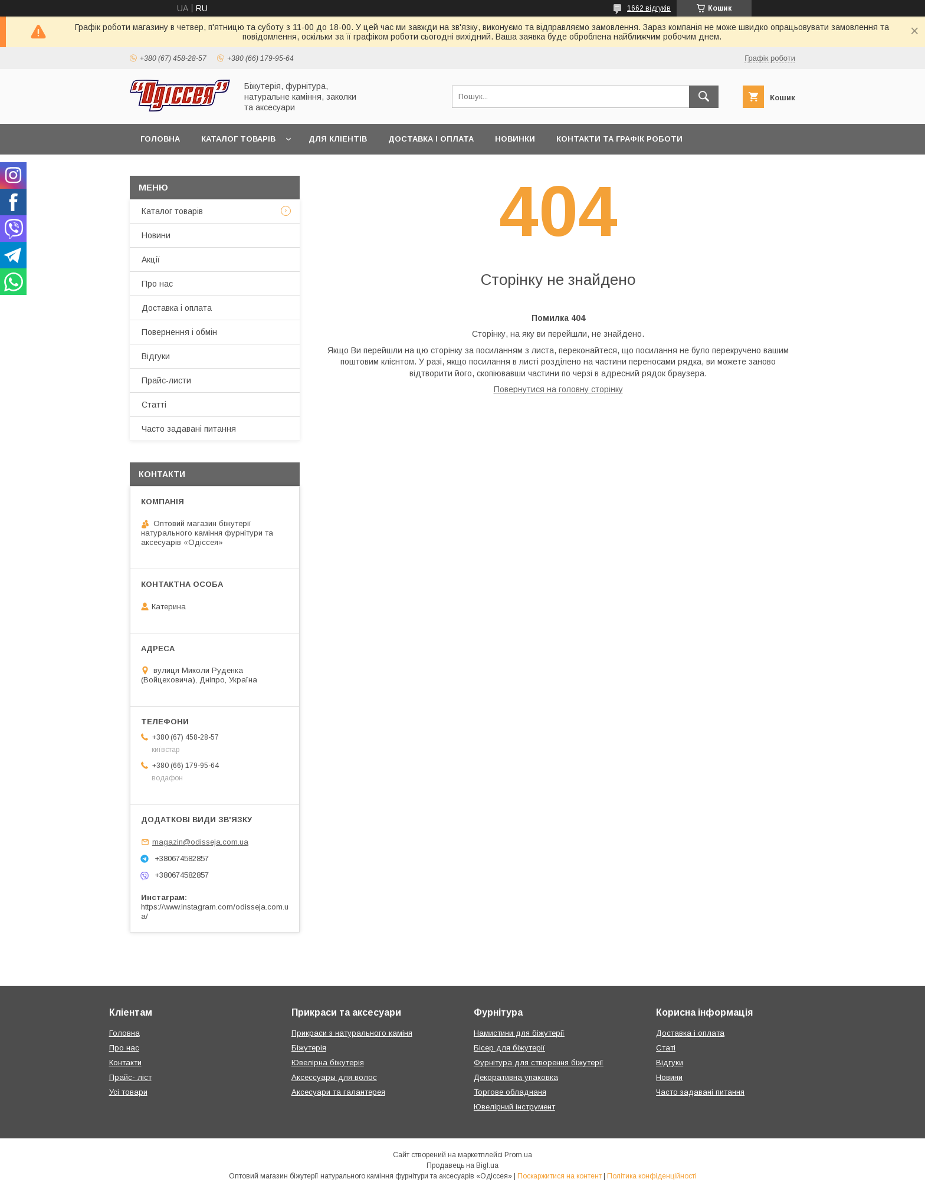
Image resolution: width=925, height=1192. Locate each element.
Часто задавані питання (189, 429)
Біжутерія (308, 1047)
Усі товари (128, 1092)
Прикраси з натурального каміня (351, 1033)
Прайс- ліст (130, 1077)
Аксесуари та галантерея (338, 1092)
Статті (154, 404)
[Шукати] (704, 97)
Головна (160, 138)
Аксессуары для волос (334, 1077)
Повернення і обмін (179, 332)
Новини (156, 235)
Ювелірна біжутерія (327, 1062)
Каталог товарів (238, 138)
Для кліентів (338, 138)
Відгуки (156, 356)
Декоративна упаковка (516, 1077)
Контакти (125, 1062)
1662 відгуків (649, 8)
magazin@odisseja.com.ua (200, 842)
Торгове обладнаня (510, 1092)
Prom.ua (518, 1155)
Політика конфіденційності (652, 1176)
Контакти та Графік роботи (619, 138)
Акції (151, 259)
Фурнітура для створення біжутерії (538, 1062)
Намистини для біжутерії (519, 1033)
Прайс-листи (166, 380)
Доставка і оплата (431, 138)
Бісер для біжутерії (509, 1047)
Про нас (157, 283)
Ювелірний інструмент (514, 1106)
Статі (665, 1047)
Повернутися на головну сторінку (558, 389)
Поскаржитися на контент (559, 1176)
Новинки (515, 138)
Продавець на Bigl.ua (462, 1165)
